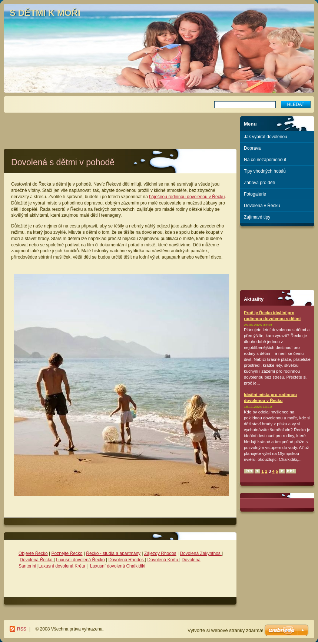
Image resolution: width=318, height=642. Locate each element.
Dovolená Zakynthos (201, 553)
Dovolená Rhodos (126, 559)
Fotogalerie (255, 194)
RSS (21, 629)
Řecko (92, 553)
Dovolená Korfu (163, 559)
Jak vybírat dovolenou (265, 136)
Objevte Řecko (33, 553)
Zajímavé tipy (257, 217)
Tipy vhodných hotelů (265, 171)
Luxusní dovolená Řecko (80, 559)
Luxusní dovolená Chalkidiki (117, 566)
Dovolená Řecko (36, 559)
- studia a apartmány (119, 553)
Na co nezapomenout (265, 159)
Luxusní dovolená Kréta (62, 566)
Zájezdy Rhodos (160, 553)
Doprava (252, 148)
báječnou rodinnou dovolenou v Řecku (187, 196)
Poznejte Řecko (67, 553)
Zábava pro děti (259, 182)
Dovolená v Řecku (262, 205)
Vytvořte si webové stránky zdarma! (226, 630)
